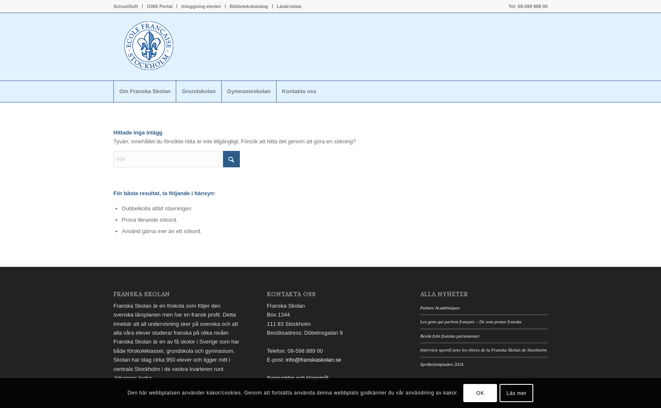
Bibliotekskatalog (249, 6)
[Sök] (176, 159)
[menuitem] (127, 6)
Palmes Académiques (440, 307)
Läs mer (517, 393)
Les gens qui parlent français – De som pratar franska (470, 321)
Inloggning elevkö (201, 6)
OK (480, 393)
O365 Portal (159, 6)
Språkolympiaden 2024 (441, 364)
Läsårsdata (289, 6)
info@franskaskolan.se (313, 360)
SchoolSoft (125, 6)
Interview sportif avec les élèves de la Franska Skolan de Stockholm (483, 349)
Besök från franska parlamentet (449, 335)
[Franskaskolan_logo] (185, 47)
